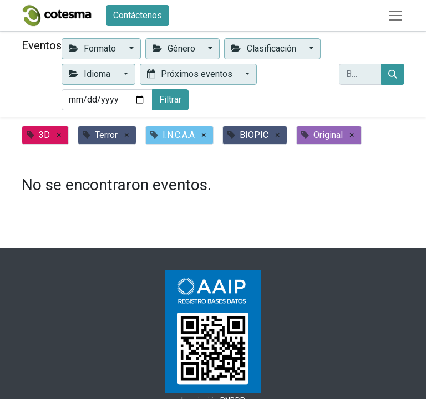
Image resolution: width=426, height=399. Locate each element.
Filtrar (170, 99)
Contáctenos (137, 15)
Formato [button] (93, 48)
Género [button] (175, 48)
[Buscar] (392, 74)
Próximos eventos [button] (191, 74)
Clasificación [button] (264, 48)
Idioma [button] (91, 74)
